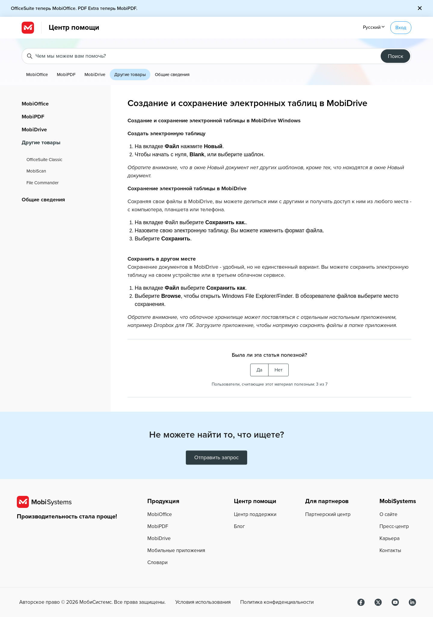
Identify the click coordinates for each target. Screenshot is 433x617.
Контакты (390, 550)
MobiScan (36, 171)
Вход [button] (400, 28)
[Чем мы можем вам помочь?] (216, 56)
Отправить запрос (216, 457)
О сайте (388, 514)
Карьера (389, 538)
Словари (157, 562)
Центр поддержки (255, 514)
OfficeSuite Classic (44, 159)
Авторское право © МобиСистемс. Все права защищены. (92, 602)
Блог (239, 526)
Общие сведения (172, 74)
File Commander (42, 182)
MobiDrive (94, 74)
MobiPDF (66, 74)
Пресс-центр (394, 526)
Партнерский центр (328, 514)
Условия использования (203, 602)
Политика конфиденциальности (277, 602)
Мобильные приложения (176, 550)
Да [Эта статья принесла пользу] (259, 370)
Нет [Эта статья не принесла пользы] (278, 370)
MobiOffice (37, 74)
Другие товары (130, 74)
